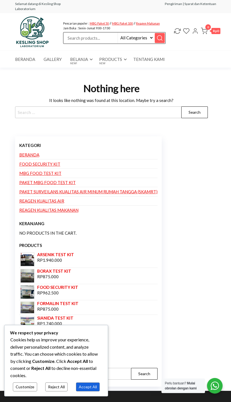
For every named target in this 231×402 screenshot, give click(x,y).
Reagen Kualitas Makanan (48, 210)
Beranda (29, 154)
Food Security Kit (39, 163)
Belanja (79, 61)
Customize (25, 386)
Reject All (56, 386)
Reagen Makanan (148, 23)
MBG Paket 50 (99, 23)
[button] (210, 32)
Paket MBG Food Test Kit (47, 182)
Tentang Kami (149, 59)
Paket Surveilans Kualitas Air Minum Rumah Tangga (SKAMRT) (88, 191)
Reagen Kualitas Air (41, 200)
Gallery (53, 59)
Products (110, 61)
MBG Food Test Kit (40, 173)
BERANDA (25, 59)
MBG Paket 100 (122, 23)
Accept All (88, 386)
